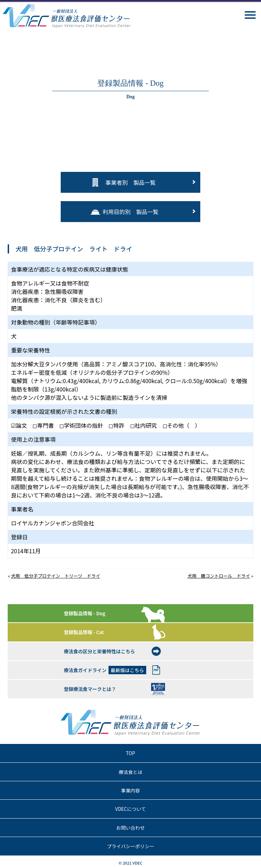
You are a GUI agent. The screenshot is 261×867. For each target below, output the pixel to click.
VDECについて (130, 808)
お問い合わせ (130, 827)
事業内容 (130, 790)
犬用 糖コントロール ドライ (218, 575)
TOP (130, 753)
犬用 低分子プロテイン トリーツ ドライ (55, 575)
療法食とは (130, 771)
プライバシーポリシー (130, 846)
